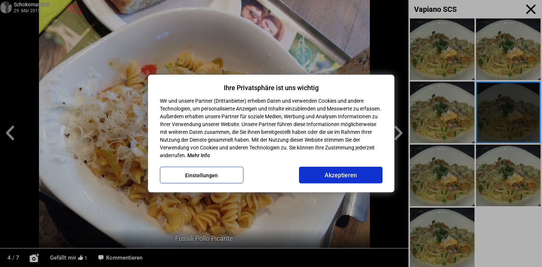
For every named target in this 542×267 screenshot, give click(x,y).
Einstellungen (201, 175)
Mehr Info (198, 155)
